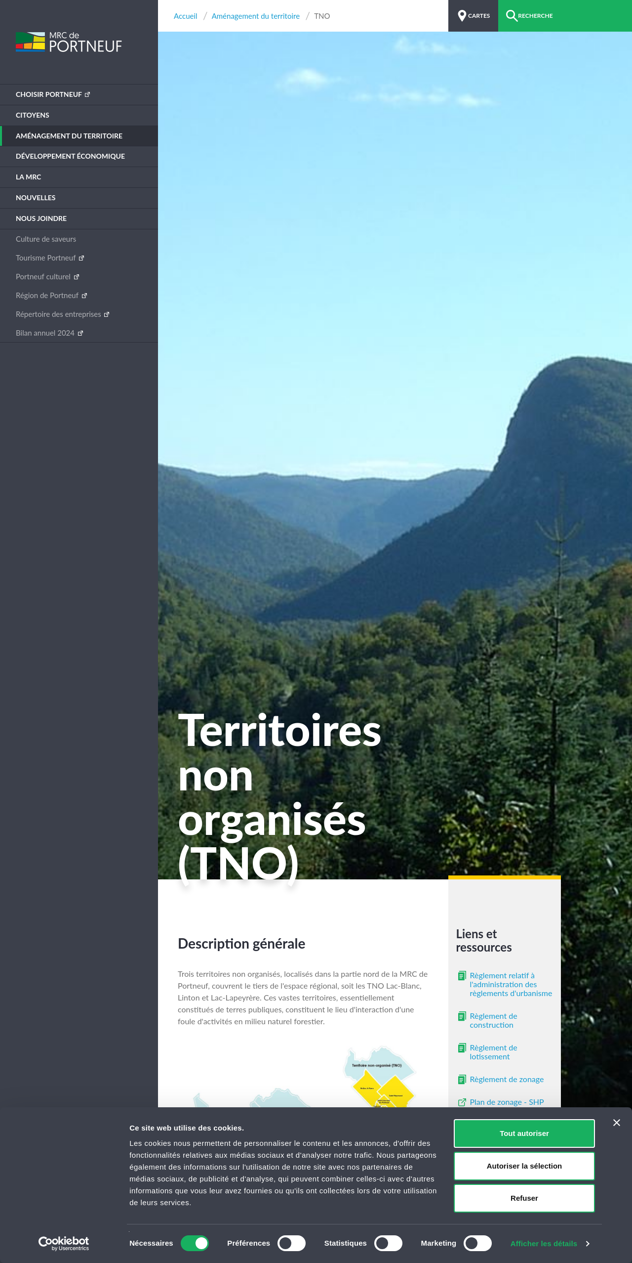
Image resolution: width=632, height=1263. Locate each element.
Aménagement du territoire (69, 135)
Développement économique (70, 156)
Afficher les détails (544, 1243)
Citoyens (32, 115)
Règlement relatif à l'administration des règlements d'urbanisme (511, 984)
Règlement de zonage (507, 1079)
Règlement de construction (493, 1020)
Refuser (524, 1198)
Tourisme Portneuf (47, 257)
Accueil (186, 16)
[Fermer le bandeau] (616, 1122)
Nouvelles (36, 197)
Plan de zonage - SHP (507, 1101)
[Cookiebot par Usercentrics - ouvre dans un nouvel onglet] (64, 1243)
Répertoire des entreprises (59, 313)
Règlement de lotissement (493, 1052)
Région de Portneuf (48, 295)
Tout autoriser (524, 1133)
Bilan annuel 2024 (46, 332)
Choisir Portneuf (49, 94)
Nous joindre (41, 218)
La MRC (28, 177)
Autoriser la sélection (524, 1166)
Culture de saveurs (46, 238)
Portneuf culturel (44, 276)
